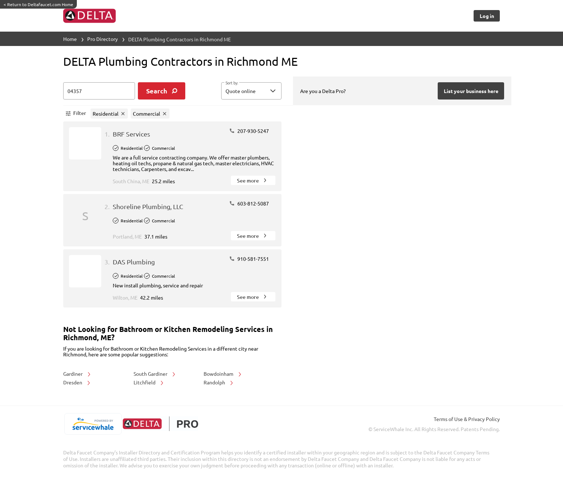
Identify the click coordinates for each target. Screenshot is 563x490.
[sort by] (262, 91)
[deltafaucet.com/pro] (160, 423)
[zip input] (99, 91)
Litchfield (149, 382)
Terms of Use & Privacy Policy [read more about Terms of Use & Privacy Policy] (467, 419)
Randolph (219, 382)
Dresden (77, 382)
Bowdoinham (223, 373)
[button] (251, 91)
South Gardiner (155, 373)
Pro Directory (102, 39)
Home (70, 39)
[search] (161, 91)
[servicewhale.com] (92, 424)
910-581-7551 (249, 258)
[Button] (487, 16)
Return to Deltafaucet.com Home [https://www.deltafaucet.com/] (38, 4)
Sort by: (231, 82)
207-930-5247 (249, 131)
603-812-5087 (249, 203)
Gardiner (77, 373)
